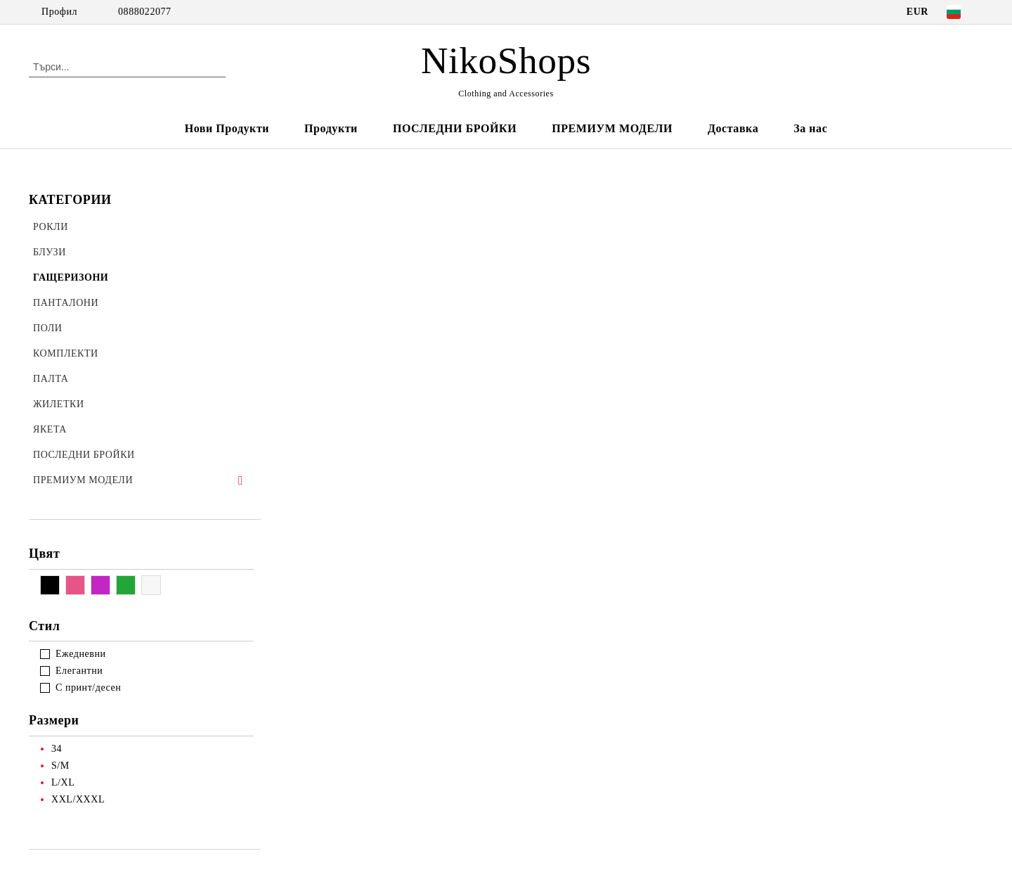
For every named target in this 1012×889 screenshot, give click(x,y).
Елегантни (79, 670)
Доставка (733, 128)
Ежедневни (81, 653)
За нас (810, 128)
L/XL (62, 782)
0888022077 (144, 11)
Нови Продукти (227, 128)
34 (56, 748)
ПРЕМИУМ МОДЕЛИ (612, 128)
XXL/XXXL (78, 799)
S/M (60, 765)
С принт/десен (88, 687)
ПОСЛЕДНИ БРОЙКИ (455, 128)
